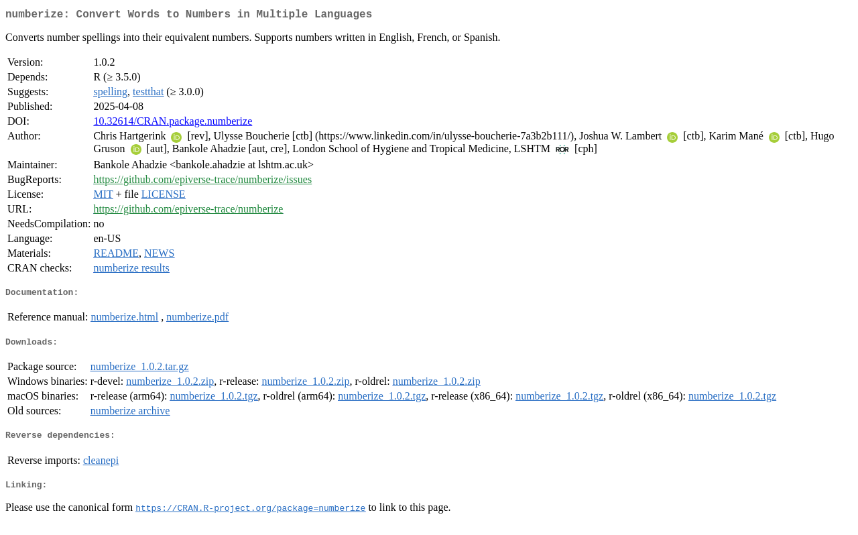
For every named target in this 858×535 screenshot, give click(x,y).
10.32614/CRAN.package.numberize (172, 123)
